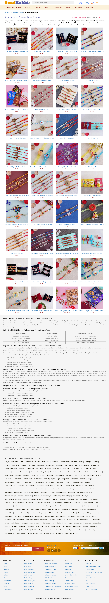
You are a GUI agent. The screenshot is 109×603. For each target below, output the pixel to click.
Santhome (83, 479)
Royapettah (40, 465)
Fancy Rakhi (68, 563)
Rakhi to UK (27, 566)
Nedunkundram (45, 492)
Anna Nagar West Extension (32, 506)
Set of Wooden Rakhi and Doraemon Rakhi (42, 138)
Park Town (55, 461)
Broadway (96, 461)
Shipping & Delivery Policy (93, 566)
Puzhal (22, 461)
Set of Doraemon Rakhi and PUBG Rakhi (17, 311)
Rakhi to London (29, 589)
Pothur (33, 475)
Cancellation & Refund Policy (94, 572)
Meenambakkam (71, 513)
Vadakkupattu (9, 506)
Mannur (88, 516)
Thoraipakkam (54, 472)
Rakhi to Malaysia (29, 581)
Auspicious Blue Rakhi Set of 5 (92, 109)
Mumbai (6, 563)
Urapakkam (33, 513)
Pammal (20, 496)
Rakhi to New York (29, 586)
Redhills (23, 465)
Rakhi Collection (72, 561)
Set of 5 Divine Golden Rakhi (17, 138)
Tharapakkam (30, 485)
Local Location (8, 589)
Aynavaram (25, 509)
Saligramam (65, 479)
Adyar (86, 468)
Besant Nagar (9, 509)
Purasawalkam (28, 479)
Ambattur (74, 461)
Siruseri (14, 526)
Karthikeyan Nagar (37, 530)
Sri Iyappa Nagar (94, 519)
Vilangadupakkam (92, 513)
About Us (88, 563)
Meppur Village (49, 516)
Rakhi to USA (28, 563)
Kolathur (37, 461)
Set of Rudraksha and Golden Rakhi (17, 282)
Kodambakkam (76, 526)
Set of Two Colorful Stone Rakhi (67, 282)
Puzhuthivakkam (49, 482)
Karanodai (50, 509)
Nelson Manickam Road (59, 492)
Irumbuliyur (8, 502)
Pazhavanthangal (46, 496)
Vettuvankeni (8, 516)
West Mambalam (61, 516)
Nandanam (88, 523)
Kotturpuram (81, 530)
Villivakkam (59, 465)
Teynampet (22, 526)
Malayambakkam (55, 526)
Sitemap (88, 575)
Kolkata (6, 575)
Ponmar (98, 475)
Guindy (71, 465)
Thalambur (87, 482)
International (30, 561)
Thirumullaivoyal (38, 482)
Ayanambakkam (35, 509)
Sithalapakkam (97, 523)
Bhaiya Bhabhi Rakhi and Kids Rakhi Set (92, 282)
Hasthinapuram (73, 499)
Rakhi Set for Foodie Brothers (92, 195)
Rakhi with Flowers (50, 575)
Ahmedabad (7, 583)
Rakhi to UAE (28, 575)
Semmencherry (57, 502)
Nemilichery (8, 492)
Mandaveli (52, 519)
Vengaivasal (43, 519)
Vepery (94, 516)
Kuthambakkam (32, 533)
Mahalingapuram (9, 533)
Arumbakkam (50, 465)
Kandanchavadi (78, 472)
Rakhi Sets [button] (29, 7)
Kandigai (47, 499)
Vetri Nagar (17, 516)
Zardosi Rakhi (69, 581)
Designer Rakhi (69, 572)
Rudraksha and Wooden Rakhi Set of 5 (67, 195)
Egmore (47, 468)
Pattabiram (56, 496)
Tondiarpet (24, 513)
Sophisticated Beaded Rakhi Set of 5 (67, 52)
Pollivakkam (8, 479)
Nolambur (85, 489)
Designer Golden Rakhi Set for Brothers (67, 109)
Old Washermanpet (10, 496)
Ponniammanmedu (10, 468)
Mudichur (7, 526)
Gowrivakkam (94, 489)
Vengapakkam (61, 519)
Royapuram (39, 468)
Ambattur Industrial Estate (21, 472)
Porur (77, 465)
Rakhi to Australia (29, 572)
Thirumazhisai (69, 485)
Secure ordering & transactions (85, 545)
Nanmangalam (35, 492)
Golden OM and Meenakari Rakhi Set (42, 224)
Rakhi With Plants (50, 589)
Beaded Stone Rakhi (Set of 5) (42, 52)
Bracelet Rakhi (69, 578)
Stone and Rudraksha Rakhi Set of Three (17, 195)
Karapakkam (74, 509)
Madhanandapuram (92, 530)
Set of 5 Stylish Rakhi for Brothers (17, 167)
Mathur (17, 513)
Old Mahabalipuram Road (84, 492)
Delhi (5, 566)
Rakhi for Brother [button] (14, 7)
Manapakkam (20, 519)
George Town (57, 489)
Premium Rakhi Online (71, 586)
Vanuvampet (81, 513)
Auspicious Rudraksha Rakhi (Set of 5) (67, 253)
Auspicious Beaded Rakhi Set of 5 (42, 311)
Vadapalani (77, 502)
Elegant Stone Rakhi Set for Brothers (42, 195)
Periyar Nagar (79, 475)
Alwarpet (68, 506)
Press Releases (90, 583)
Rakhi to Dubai (28, 583)
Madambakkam (20, 533)
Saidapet (46, 479)
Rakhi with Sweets (50, 566)
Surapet (7, 523)
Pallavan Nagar (66, 496)
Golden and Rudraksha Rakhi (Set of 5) (17, 52)
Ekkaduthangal (85, 465)
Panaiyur (36, 496)
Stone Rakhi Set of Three (42, 109)
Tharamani (20, 485)
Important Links (92, 561)
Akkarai (86, 506)
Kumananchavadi (49, 533)
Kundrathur (59, 533)
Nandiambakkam (57, 523)
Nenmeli (21, 489)
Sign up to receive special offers (16, 545)
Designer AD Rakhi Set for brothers (42, 253)
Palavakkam (38, 502)
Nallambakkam (15, 523)
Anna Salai (98, 502)
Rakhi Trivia (89, 586)
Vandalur (57, 509)
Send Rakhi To (9, 561)
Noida (5, 586)
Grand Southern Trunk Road (13, 499)
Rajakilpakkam (77, 482)
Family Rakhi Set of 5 (92, 138)
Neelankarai (71, 492)
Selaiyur (90, 479)
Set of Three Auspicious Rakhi (42, 80)
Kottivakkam (30, 468)
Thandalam (59, 482)
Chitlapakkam (29, 502)
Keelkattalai (15, 530)
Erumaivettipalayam (11, 489)
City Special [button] (58, 7)
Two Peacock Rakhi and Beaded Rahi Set (92, 52)
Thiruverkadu (46, 461)
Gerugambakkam (75, 489)
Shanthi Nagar (78, 523)
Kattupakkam (71, 530)
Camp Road (93, 506)
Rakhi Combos (50, 561)
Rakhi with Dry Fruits (51, 569)
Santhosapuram (9, 482)
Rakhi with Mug (49, 581)
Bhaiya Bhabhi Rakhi (71, 575)
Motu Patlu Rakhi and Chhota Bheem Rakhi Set (18, 224)
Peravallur (60, 485)
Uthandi (82, 509)
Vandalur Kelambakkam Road (55, 513)
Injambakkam (83, 499)
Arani (43, 509)
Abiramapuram (77, 506)
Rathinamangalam (10, 485)
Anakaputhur (68, 502)
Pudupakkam (59, 475)
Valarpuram (18, 506)
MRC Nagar (39, 526)
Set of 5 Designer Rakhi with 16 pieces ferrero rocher (21, 80)
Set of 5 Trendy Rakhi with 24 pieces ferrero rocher (70, 311)
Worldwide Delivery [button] (74, 7)
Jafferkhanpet (93, 499)
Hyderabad (7, 581)
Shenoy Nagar (68, 523)
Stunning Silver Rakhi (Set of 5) (67, 167)
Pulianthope (49, 475)
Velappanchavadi (10, 519)
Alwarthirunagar (47, 506)
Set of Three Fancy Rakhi (67, 138)
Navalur (26, 492)
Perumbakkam (69, 475)
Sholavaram (88, 472)
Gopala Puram (18, 492)
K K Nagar (40, 499)
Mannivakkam (71, 519)
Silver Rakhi (68, 566)
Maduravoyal (95, 465)
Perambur (8, 472)
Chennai (6, 572)
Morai (47, 526)
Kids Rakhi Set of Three (92, 167)
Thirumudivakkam (50, 485)
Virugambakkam (38, 516)
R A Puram (68, 482)
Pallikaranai (28, 496)
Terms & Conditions (92, 578)
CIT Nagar (85, 496)
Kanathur (55, 499)
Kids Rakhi (68, 569)
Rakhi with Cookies (50, 583)
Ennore (49, 489)
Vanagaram (65, 509)
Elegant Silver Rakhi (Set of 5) (42, 282)
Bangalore (7, 569)
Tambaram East (34, 523)
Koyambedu (31, 465)
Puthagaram (38, 479)
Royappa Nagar (55, 479)
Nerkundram (89, 485)
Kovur (40, 533)
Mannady (81, 461)
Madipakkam (44, 472)
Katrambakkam (25, 530)
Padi (66, 465)
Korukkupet (92, 526)
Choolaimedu (34, 472)
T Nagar (88, 461)
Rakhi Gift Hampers (50, 578)
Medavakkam (91, 509)
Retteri (18, 482)
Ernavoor (28, 489)
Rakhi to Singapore (29, 578)
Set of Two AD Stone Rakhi (67, 224)
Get (87, 2)
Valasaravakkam (58, 506)
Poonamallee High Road (22, 475)
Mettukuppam (27, 516)
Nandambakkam (45, 523)
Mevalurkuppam (82, 519)
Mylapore (63, 472)
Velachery (8, 465)
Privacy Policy (90, 569)
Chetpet (17, 509)
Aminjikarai (93, 468)
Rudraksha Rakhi (70, 583)
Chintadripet (47, 502)
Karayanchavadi (49, 530)
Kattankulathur (60, 530)
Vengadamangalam (32, 519)
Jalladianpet (63, 499)
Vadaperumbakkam (88, 502)
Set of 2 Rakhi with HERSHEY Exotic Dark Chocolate (20, 109)
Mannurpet (71, 516)
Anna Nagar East (77, 468)
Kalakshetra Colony (29, 499)
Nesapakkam (79, 485)
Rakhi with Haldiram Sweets (53, 586)
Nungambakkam (56, 468)
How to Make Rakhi (91, 589)
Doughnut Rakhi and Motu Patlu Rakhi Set (92, 224)
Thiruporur (74, 479)
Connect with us (53, 548)
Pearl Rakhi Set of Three (92, 80)
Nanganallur (66, 468)
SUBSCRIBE (38, 549)
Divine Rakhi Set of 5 (17, 253)
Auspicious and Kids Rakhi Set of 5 (92, 253)
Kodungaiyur (98, 472)
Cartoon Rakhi (69, 589)
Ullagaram (42, 513)
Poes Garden (18, 479)
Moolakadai (31, 526)
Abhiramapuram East (71, 533)
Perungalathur (90, 475)
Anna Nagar (16, 465)
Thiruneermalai (26, 482)
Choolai (70, 472)
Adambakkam (9, 475)
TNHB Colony (9, 513)
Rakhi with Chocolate (51, 563)
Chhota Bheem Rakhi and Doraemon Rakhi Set (43, 167)
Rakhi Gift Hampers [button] (43, 7)
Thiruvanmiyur (64, 461)
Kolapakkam (66, 526)
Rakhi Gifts (89, 7)
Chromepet (21, 468)
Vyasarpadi (80, 516)
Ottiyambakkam (18, 502)
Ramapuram (39, 485)
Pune (5, 578)
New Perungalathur (39, 489)
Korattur (7, 530)
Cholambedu (76, 496)
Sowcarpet (29, 461)
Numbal (65, 489)
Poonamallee (14, 461)
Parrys (7, 461)
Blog (87, 581)
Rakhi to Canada (29, 569)
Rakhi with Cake (49, 572)
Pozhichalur (40, 475)
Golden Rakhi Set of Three (67, 80)
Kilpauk (85, 526)
